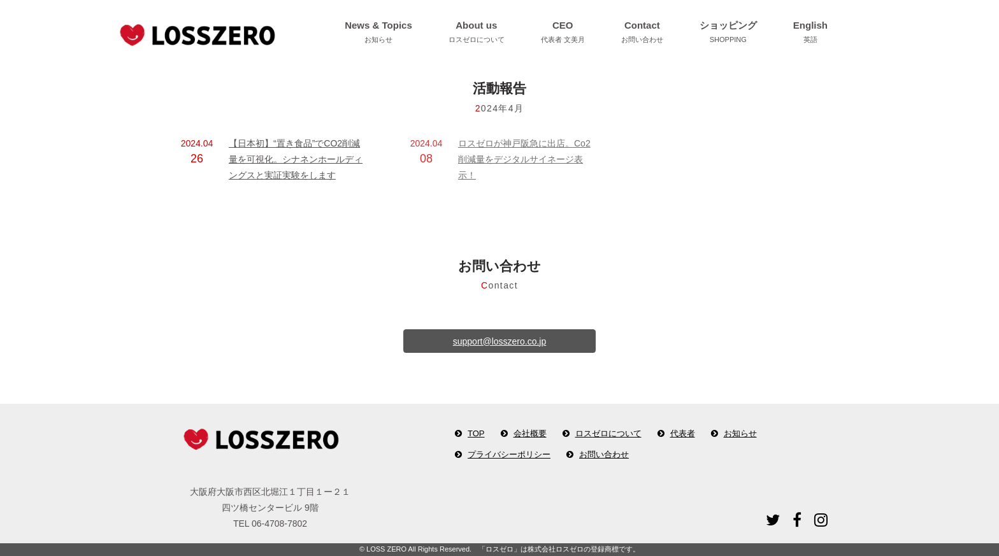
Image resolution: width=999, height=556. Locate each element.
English (810, 33)
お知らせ (740, 433)
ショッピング (728, 33)
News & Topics (378, 33)
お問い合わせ (604, 454)
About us (477, 33)
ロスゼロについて (608, 433)
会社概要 (530, 433)
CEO (563, 33)
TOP (476, 433)
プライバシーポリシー (509, 454)
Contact (642, 33)
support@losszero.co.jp (500, 341)
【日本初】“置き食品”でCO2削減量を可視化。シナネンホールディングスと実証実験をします (296, 159)
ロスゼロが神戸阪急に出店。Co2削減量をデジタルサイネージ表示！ (524, 159)
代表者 (682, 433)
